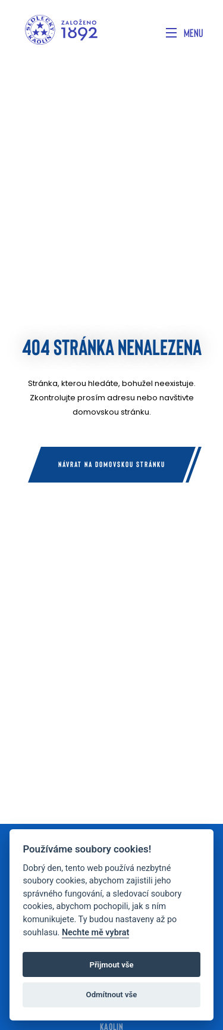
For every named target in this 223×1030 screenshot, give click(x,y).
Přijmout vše (111, 964)
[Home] (40, 34)
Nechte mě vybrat (95, 933)
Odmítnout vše (111, 994)
